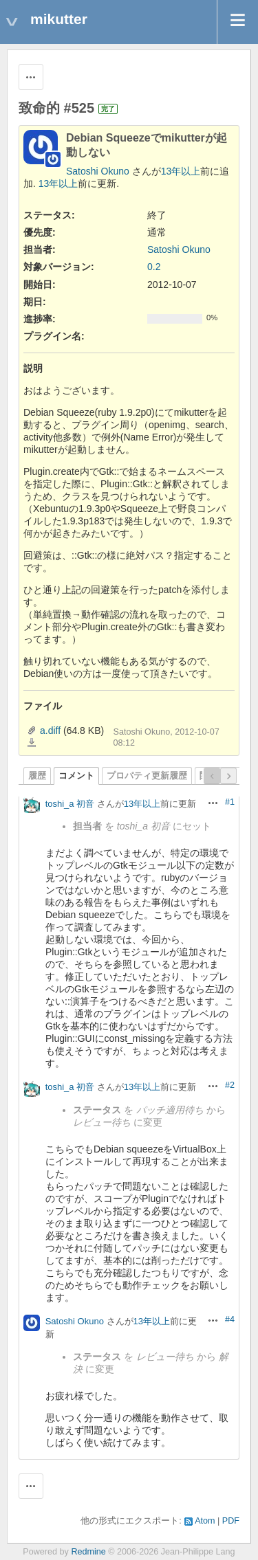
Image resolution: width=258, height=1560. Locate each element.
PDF (230, 1521)
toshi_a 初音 (70, 804)
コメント (76, 776)
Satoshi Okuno (97, 171)
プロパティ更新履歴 (147, 776)
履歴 (37, 776)
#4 (230, 1319)
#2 (230, 1085)
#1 (230, 802)
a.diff (50, 730)
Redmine (88, 1552)
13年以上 (181, 171)
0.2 (153, 266)
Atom (205, 1521)
